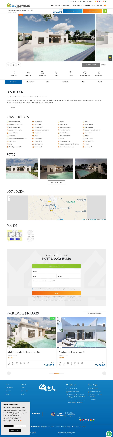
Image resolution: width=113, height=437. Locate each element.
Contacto (99, 5)
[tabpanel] (31, 342)
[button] (18, 65)
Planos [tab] (82, 81)
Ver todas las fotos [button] (56, 182)
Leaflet (83, 219)
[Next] (104, 373)
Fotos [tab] (47, 81)
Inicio (52, 5)
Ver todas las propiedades (94, 313)
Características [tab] (30, 81)
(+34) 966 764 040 (73, 1)
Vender (74, 5)
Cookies (48, 426)
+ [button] (9, 197)
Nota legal (43, 426)
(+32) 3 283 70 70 (94, 388)
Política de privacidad (56, 426)
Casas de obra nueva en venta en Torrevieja (66, 432)
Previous (20, 37)
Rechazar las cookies (15, 430)
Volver (103, 64)
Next (93, 37)
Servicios (79, 5)
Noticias (94, 5)
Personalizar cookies (20, 426)
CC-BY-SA (103, 219)
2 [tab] (56, 373)
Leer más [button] (13, 108)
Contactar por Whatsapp (56, 266)
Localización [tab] (65, 81)
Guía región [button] (87, 5)
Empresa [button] (57, 5)
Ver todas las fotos (91, 64)
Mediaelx (77, 426)
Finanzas (100, 81)
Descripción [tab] (13, 81)
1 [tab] (51, 373)
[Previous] (9, 373)
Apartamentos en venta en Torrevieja (65, 434)
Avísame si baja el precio (73, 11)
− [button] (9, 200)
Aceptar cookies (8, 426)
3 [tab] (61, 373)
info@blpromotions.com (86, 1)
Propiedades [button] (66, 5)
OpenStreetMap (93, 219)
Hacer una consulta (93, 11)
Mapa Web (63, 426)
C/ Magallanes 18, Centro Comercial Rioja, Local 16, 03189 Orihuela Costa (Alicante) (76, 396)
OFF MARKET (83, 426)
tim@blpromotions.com (95, 391)
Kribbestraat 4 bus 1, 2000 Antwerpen (96, 395)
